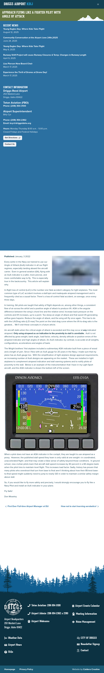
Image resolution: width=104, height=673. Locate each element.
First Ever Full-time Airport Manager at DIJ (26, 506)
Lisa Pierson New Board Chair (17, 63)
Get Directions (12, 137)
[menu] (98, 4)
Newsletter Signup (90, 644)
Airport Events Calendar (87, 606)
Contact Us (10, 144)
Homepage (9, 669)
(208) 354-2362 (18, 119)
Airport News (15, 645)
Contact (85, 650)
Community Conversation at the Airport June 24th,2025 (30, 37)
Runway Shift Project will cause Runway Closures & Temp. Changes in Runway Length (44, 54)
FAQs (10, 652)
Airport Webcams (40, 621)
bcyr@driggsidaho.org (20, 123)
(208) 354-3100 (18, 105)
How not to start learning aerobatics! (80, 506)
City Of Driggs (89, 638)
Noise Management (85, 622)
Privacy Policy (26, 669)
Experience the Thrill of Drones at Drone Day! (25, 72)
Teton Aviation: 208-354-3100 (46, 605)
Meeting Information (86, 614)
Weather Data (15, 638)
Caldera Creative (91, 669)
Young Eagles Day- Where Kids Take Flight (23, 28)
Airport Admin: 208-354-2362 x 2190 (49, 613)
